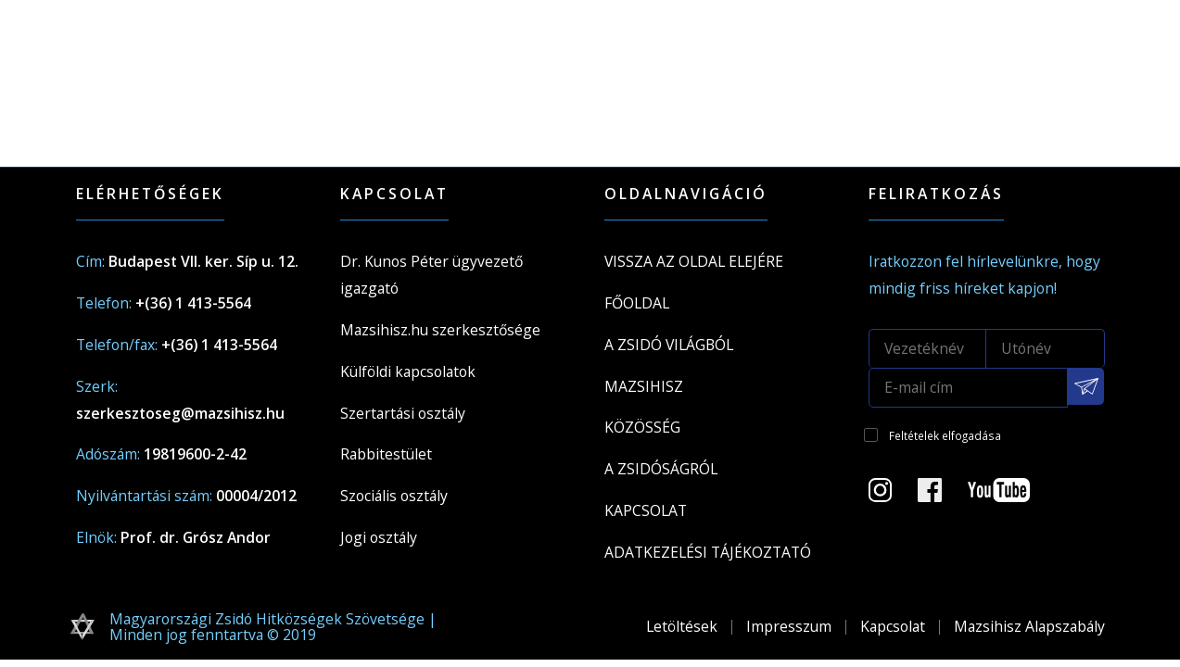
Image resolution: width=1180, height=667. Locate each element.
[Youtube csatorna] (1010, 495)
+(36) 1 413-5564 (193, 303)
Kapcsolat (645, 510)
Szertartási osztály (402, 413)
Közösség (642, 427)
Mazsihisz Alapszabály (1029, 626)
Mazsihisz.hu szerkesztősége (440, 330)
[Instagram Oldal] (891, 495)
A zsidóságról (660, 469)
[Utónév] (1045, 348)
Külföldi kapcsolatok (408, 371)
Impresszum (788, 626)
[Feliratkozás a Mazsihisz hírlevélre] (1086, 386)
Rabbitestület (386, 454)
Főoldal (636, 303)
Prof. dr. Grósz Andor (196, 537)
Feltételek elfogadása (945, 435)
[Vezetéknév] (928, 348)
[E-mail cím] (968, 388)
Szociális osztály (394, 495)
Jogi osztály (378, 537)
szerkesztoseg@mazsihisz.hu (180, 413)
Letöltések (681, 626)
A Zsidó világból (668, 344)
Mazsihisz (643, 386)
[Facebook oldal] (941, 495)
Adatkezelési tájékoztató (707, 552)
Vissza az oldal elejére (693, 261)
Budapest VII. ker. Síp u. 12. (203, 261)
